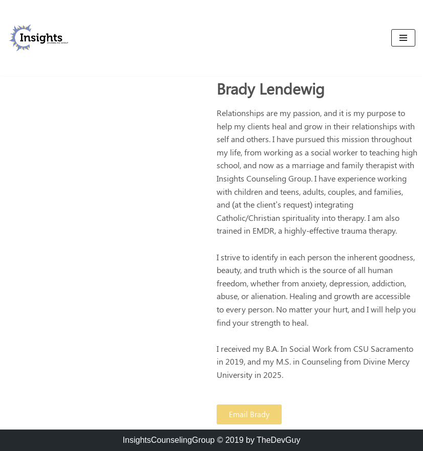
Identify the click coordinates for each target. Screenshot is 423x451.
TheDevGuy (278, 440)
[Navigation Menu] (403, 38)
